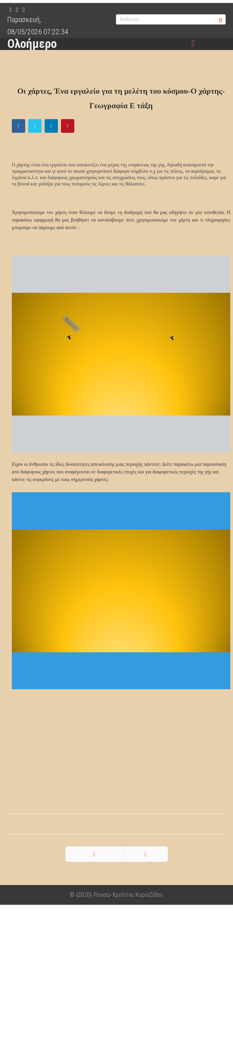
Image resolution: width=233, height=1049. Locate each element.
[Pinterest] (23, 9)
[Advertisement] (116, 757)
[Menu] (193, 44)
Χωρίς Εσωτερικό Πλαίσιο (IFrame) (121, 354)
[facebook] (10, 9)
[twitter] (17, 9)
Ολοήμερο (32, 44)
